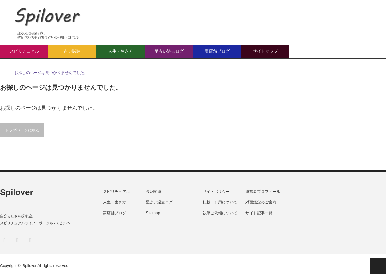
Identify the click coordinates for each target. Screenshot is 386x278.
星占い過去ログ (169, 51)
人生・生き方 (120, 51)
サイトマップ (265, 51)
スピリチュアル (24, 51)
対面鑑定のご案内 (260, 202)
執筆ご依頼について (220, 213)
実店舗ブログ (217, 51)
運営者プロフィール (262, 191)
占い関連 (72, 51)
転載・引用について (220, 202)
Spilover (16, 192)
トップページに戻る (22, 130)
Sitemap (153, 213)
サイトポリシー (216, 191)
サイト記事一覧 (258, 213)
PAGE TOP (378, 266)
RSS (30, 240)
